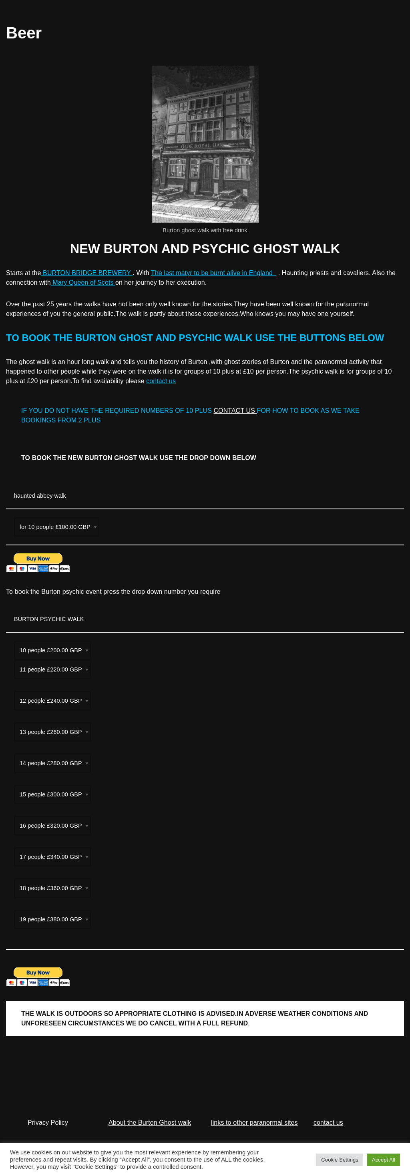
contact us (161, 381)
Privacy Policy (48, 1122)
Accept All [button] (383, 1160)
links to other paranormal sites (254, 1122)
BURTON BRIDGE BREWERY (87, 272)
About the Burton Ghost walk (150, 1122)
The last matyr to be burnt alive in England (213, 272)
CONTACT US (235, 410)
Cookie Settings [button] (339, 1160)
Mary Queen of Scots (83, 282)
